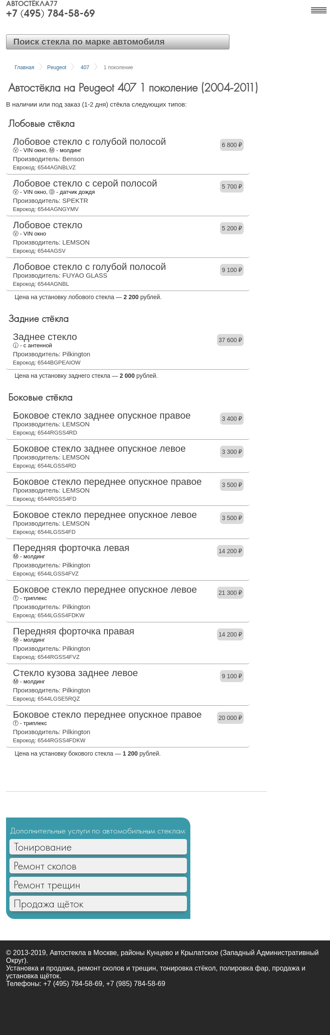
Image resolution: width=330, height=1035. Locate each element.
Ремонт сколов (45, 865)
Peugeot (57, 67)
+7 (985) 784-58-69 (135, 983)
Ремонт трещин (47, 884)
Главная (24, 67)
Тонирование (43, 846)
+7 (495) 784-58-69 (50, 14)
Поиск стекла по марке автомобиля (89, 41)
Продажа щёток (48, 903)
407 (85, 67)
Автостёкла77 (32, 4)
